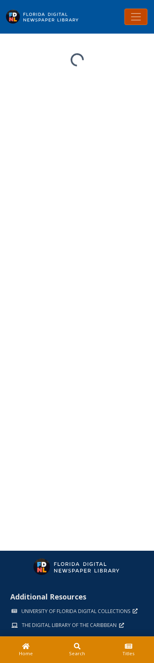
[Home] (25, 650)
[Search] (77, 650)
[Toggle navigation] (135, 17)
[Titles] (128, 650)
